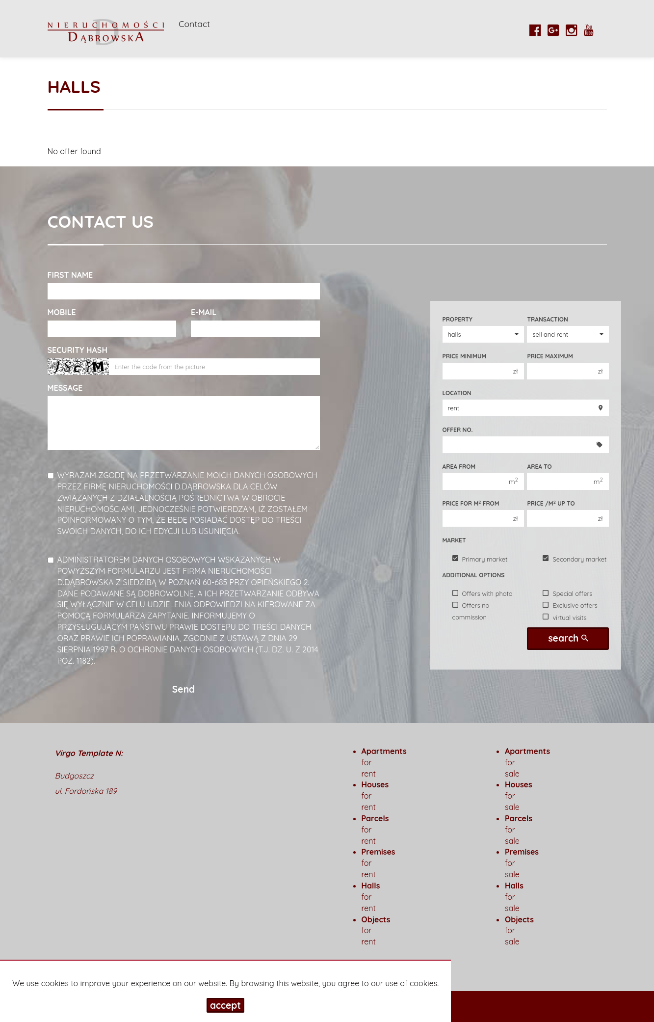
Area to (539, 466)
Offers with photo (482, 593)
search (568, 638)
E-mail (203, 312)
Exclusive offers (570, 605)
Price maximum (550, 356)
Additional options (474, 575)
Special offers (567, 593)
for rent (371, 897)
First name (70, 275)
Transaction (547, 319)
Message (65, 388)
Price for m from (471, 503)
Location (457, 393)
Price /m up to (551, 503)
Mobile (62, 312)
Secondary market (574, 559)
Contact (194, 23)
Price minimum (465, 356)
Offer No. (458, 429)
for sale (514, 897)
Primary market (480, 559)
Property (457, 319)
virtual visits (564, 617)
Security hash (77, 350)
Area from (459, 466)
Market (454, 540)
